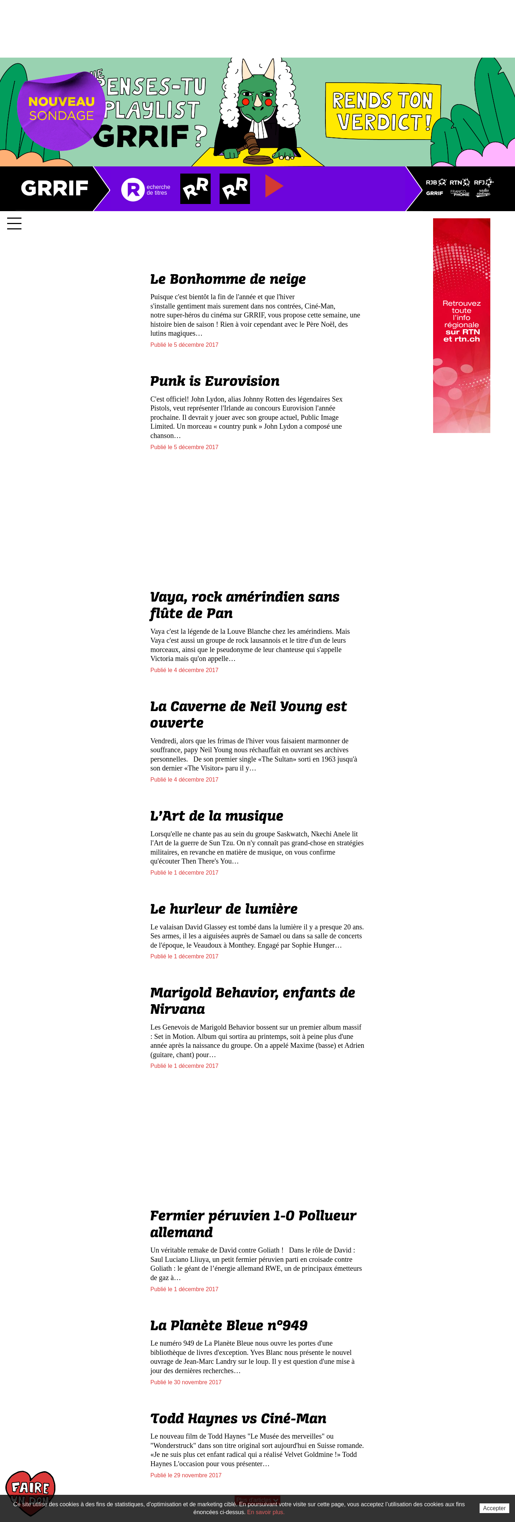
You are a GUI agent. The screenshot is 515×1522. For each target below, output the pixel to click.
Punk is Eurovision (215, 381)
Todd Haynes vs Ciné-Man (238, 1419)
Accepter (494, 1508)
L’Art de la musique (217, 816)
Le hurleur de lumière (224, 909)
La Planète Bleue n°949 (229, 1326)
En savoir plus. (266, 1512)
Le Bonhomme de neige (228, 279)
